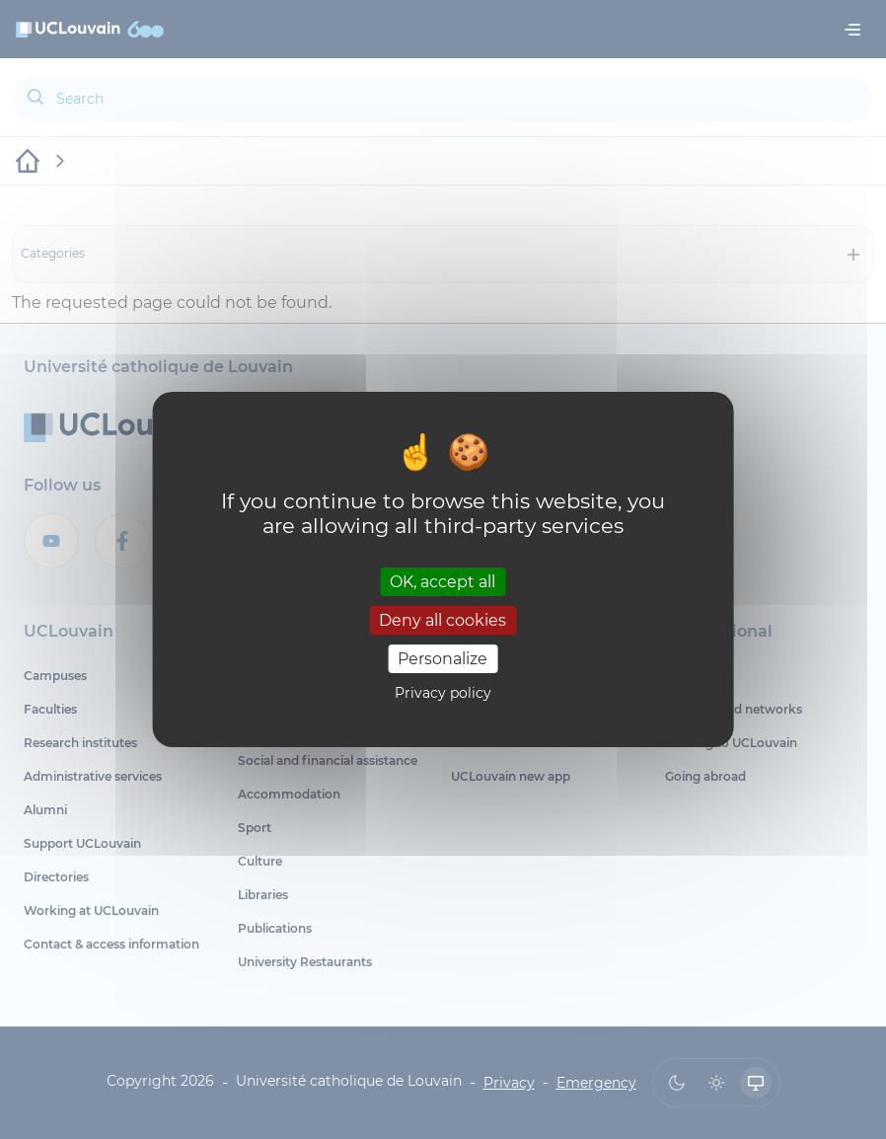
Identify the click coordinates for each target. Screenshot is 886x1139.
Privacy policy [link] (443, 693)
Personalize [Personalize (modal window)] (442, 658)
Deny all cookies (442, 620)
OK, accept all (442, 580)
